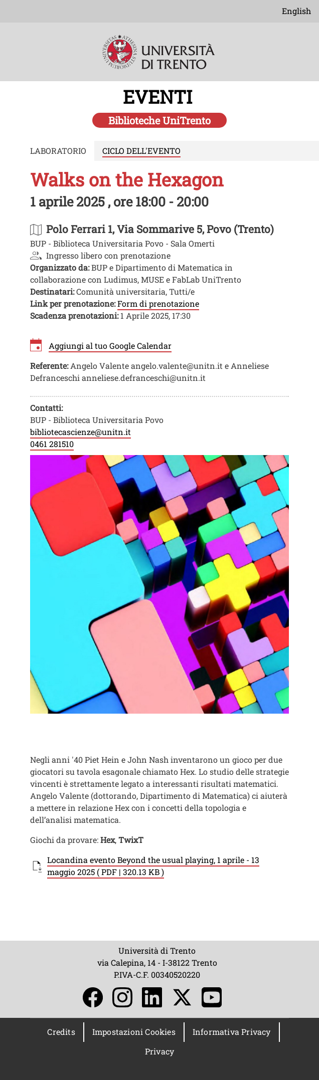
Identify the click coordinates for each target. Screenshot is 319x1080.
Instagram (122, 997)
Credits (61, 1031)
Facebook (93, 997)
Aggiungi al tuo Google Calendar (110, 345)
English (296, 11)
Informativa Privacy (232, 1031)
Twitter (182, 997)
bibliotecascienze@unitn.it (80, 431)
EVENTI (160, 97)
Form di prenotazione (158, 303)
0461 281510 (52, 444)
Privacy (159, 1051)
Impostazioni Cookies (134, 1031)
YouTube (212, 997)
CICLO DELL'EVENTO (141, 150)
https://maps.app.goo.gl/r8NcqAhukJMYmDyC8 (160, 229)
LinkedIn (152, 997)
